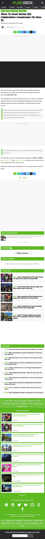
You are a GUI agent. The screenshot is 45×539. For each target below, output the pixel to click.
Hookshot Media (12, 514)
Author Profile (19, 242)
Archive (30, 403)
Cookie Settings (38, 403)
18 (26, 178)
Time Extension (28, 520)
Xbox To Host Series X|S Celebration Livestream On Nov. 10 (21, 17)
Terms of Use (15, 403)
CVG (41, 523)
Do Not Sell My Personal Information (25, 516)
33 (9, 281)
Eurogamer (19, 523)
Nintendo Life (10, 520)
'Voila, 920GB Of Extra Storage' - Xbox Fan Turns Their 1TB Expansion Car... (23, 373)
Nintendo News (6, 523)
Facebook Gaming (20, 160)
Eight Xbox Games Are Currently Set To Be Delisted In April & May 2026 (24, 358)
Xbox (7, 11)
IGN (14, 523)
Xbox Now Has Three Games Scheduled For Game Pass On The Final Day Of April (23, 363)
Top (6, 401)
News (3, 11)
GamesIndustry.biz (33, 523)
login (24, 264)
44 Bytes (38, 514)
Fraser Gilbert (10, 27)
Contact (38, 401)
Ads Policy (24, 403)
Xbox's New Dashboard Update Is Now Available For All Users (24, 349)
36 (9, 290)
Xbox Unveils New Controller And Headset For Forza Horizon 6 (24, 392)
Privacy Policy (6, 403)
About (11, 401)
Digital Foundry (39, 520)
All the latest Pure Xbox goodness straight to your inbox (22, 532)
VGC (25, 523)
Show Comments (22, 253)
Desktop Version (22, 406)
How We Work (23, 401)
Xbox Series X (14, 11)
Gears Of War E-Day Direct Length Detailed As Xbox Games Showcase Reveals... (23, 383)
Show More (22, 495)
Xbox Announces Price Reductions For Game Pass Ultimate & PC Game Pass (24, 378)
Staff (15, 401)
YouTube (5, 160)
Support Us (31, 401)
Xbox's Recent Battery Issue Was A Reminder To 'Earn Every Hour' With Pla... (23, 353)
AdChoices (13, 516)
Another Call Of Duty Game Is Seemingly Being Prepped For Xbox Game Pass (23, 368)
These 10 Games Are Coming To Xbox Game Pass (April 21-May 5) (23, 388)
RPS (22, 526)
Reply (27, 242)
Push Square (19, 520)
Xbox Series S (22, 11)
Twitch (10, 160)
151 (9, 300)
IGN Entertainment (25, 514)
